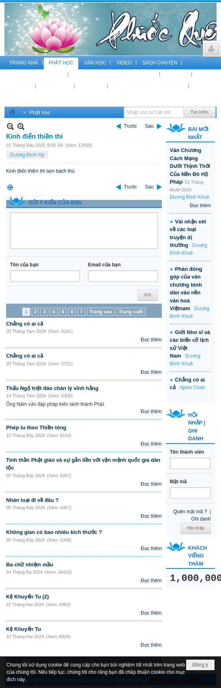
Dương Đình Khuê (189, 197)
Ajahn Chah (192, 387)
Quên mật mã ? (190, 511)
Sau (149, 126)
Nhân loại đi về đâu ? (32, 500)
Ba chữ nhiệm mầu (29, 565)
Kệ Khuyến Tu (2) (27, 597)
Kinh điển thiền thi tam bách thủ (40, 171)
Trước (130, 126)
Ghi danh (201, 519)
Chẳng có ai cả (24, 324)
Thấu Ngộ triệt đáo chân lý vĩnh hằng (52, 388)
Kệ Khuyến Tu (23, 629)
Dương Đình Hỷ (27, 155)
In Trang (10, 187)
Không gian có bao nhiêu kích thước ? (54, 532)
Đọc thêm (151, 340)
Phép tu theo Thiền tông (36, 427)
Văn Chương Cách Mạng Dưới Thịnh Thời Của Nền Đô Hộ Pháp (190, 166)
